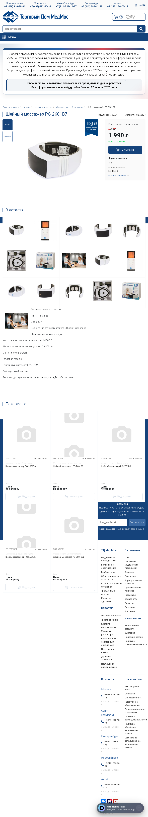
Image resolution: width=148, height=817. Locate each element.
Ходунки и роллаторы (107, 633)
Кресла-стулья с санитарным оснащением (109, 641)
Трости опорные (109, 620)
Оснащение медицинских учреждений (131, 564)
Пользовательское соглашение (134, 711)
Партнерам (130, 576)
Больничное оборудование (108, 566)
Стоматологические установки (111, 585)
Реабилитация (108, 572)
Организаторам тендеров (133, 589)
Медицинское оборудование (108, 559)
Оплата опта (131, 599)
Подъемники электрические (109, 665)
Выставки (130, 633)
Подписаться (137, 522)
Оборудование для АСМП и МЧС (111, 578)
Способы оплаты (133, 697)
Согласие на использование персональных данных (132, 742)
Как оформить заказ (132, 688)
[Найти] (141, 29)
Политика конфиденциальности (134, 718)
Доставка (130, 693)
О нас (127, 557)
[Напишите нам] (120, 808)
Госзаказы (130, 595)
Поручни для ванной (107, 651)
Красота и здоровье (106, 600)
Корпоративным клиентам (133, 582)
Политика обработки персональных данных (132, 729)
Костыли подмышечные (108, 625)
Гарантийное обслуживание (132, 703)
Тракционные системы (108, 592)
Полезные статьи (134, 637)
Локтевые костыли (111, 615)
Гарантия (129, 603)
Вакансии (129, 572)
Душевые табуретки (106, 658)
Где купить (130, 607)
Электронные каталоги (132, 627)
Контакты (130, 611)
